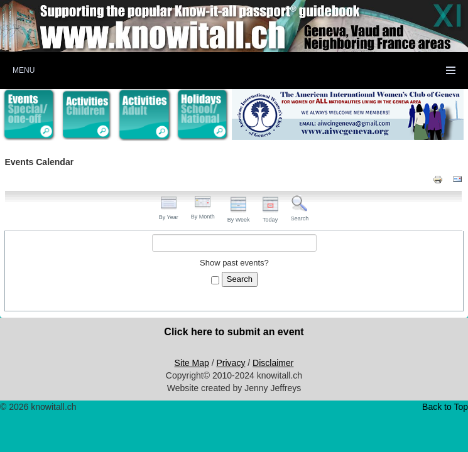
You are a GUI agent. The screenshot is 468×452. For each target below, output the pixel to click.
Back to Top (445, 407)
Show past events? (234, 262)
